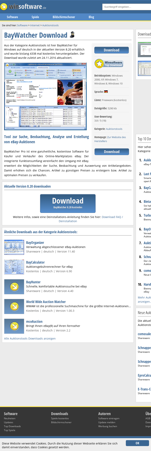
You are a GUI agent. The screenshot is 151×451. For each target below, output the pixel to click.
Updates (8, 422)
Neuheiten (9, 418)
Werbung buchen (107, 426)
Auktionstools (114, 129)
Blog (91, 17)
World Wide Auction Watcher (46, 301)
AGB (147, 418)
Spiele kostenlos (60, 418)
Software (12, 17)
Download (111, 50)
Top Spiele (9, 430)
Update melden (106, 422)
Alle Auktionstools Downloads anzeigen (30, 338)
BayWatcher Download (35, 35)
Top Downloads (12, 426)
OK (137, 443)
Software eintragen (108, 418)
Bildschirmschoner (64, 17)
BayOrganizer (35, 242)
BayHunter (33, 282)
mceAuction (34, 321)
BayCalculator (35, 262)
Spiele (35, 17)
